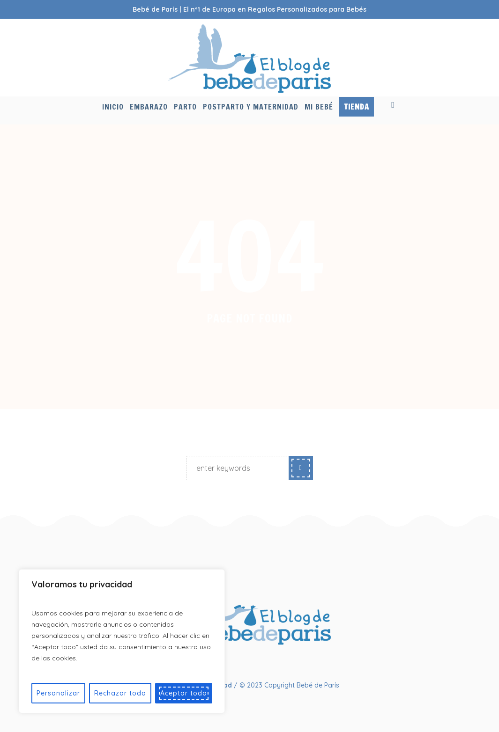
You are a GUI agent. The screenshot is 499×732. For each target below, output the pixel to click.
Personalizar (58, 693)
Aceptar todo (183, 693)
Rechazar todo (120, 693)
